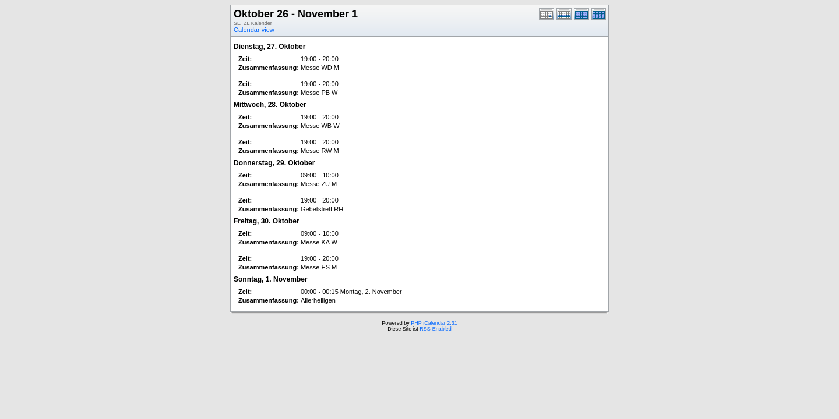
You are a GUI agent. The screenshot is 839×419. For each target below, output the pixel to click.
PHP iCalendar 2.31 (434, 323)
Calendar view (254, 29)
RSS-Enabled (436, 329)
